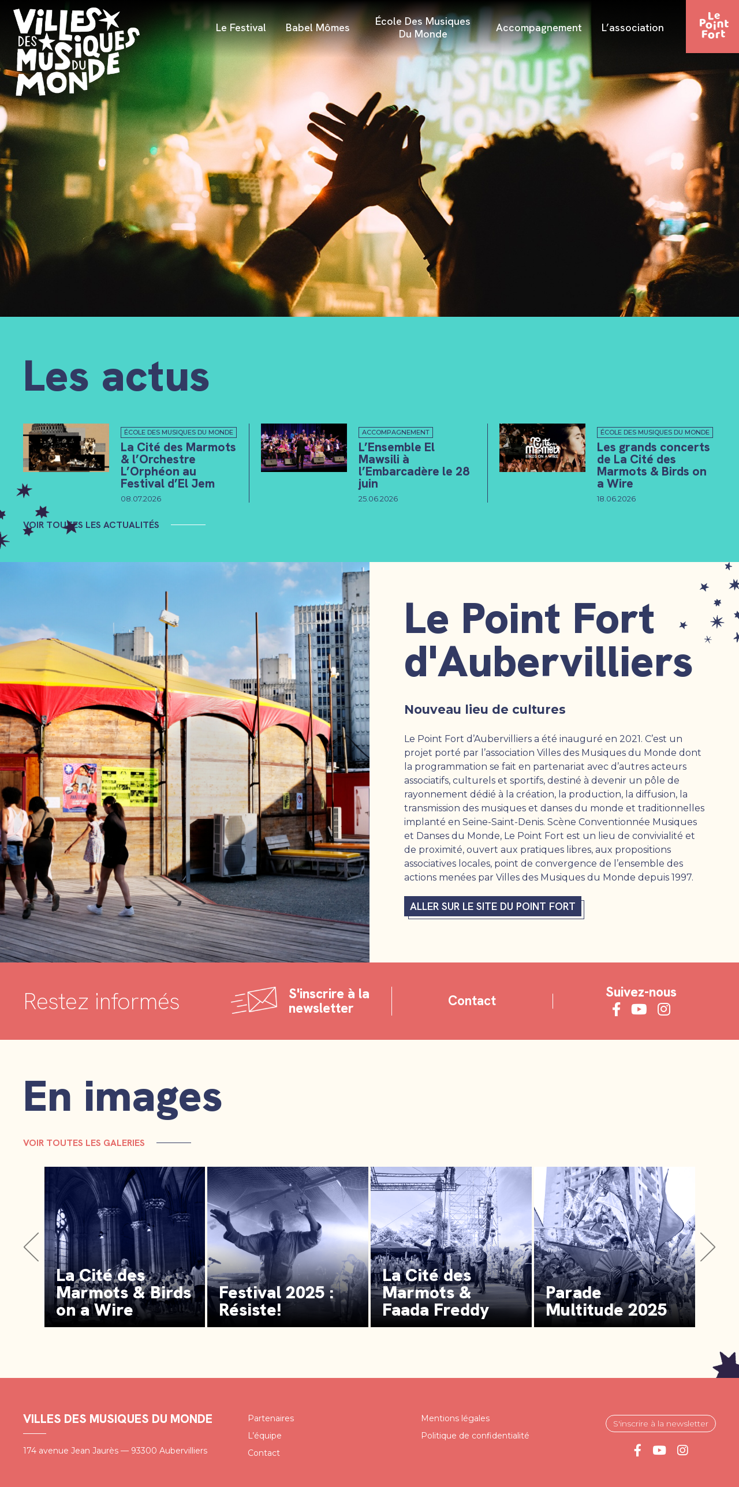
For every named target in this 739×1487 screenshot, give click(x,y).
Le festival (241, 28)
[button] (31, 1247)
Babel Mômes (318, 28)
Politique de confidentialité (475, 1435)
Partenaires (271, 1418)
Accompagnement (539, 28)
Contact (472, 1001)
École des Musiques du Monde (423, 28)
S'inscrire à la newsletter (660, 1423)
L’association (633, 28)
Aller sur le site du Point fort (493, 906)
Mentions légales (455, 1418)
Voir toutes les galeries (84, 1142)
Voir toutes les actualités (91, 525)
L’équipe (265, 1435)
